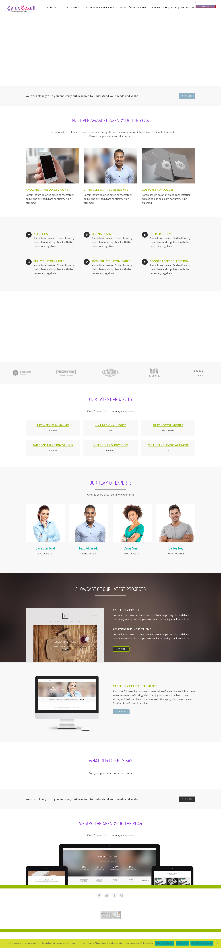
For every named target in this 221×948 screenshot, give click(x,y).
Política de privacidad (202, 943)
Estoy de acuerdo (164, 943)
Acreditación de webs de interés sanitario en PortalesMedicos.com (110, 909)
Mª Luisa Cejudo (123, 924)
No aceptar (182, 943)
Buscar (205, 6)
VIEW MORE (187, 96)
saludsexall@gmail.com (140, 901)
